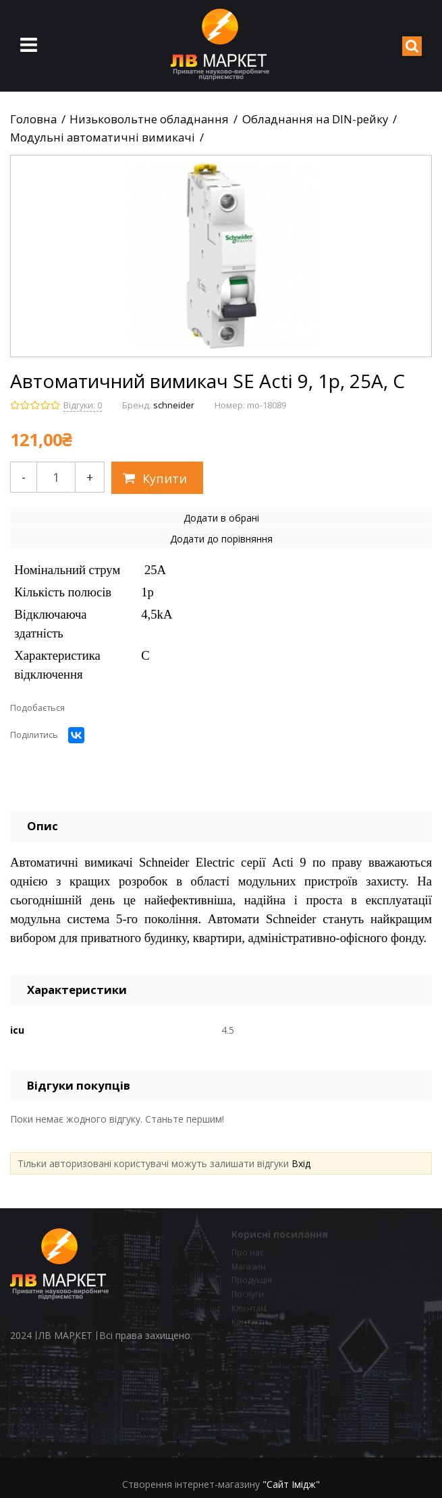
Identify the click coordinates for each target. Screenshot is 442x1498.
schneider (173, 405)
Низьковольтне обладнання (149, 119)
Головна (33, 119)
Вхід (301, 1163)
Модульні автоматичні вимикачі (102, 137)
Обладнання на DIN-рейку (315, 119)
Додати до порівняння (221, 538)
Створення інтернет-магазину (191, 1484)
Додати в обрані (221, 517)
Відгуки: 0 (82, 405)
